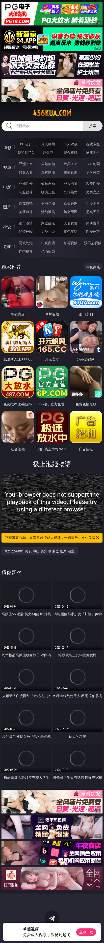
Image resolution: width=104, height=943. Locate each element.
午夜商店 (48, 243)
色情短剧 (48, 251)
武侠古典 (93, 223)
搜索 (92, 125)
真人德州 (48, 144)
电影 (7, 187)
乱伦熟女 (71, 192)
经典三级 (48, 192)
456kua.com (52, 113)
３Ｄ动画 (93, 163)
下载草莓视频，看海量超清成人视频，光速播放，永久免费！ (52, 538)
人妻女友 (71, 223)
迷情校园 (26, 231)
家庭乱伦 (48, 223)
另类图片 (93, 211)
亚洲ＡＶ (26, 163)
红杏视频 (26, 251)
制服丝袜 (26, 192)
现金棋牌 (71, 152)
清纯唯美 (48, 211)
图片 (7, 207)
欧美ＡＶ (71, 163)
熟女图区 (71, 211)
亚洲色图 (48, 203)
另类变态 (93, 192)
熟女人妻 (26, 172)
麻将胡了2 (26, 152)
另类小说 (48, 231)
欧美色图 (71, 203)
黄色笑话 (71, 231)
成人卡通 (71, 183)
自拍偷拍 (48, 163)
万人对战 (71, 144)
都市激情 (26, 223)
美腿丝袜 (26, 211)
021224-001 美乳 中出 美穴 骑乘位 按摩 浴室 (39, 551)
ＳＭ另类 (93, 172)
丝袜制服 (48, 172)
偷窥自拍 (26, 203)
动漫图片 (93, 203)
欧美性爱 (93, 183)
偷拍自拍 (48, 183)
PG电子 (26, 144)
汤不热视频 (93, 243)
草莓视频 (71, 243)
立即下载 (86, 932)
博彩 (7, 147)
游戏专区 (93, 144)
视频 (7, 167)
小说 (7, 226)
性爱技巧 (93, 231)
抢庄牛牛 (93, 152)
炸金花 (48, 152)
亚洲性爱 (26, 183)
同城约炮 (26, 243)
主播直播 (71, 172)
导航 (7, 246)
